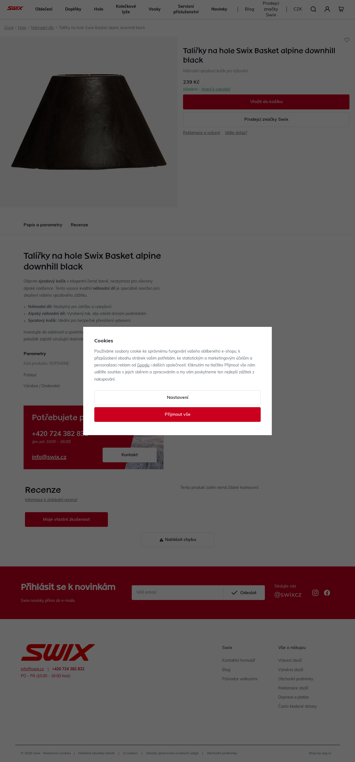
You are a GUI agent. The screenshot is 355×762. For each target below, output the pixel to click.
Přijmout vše (178, 414)
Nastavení (177, 398)
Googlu (143, 365)
